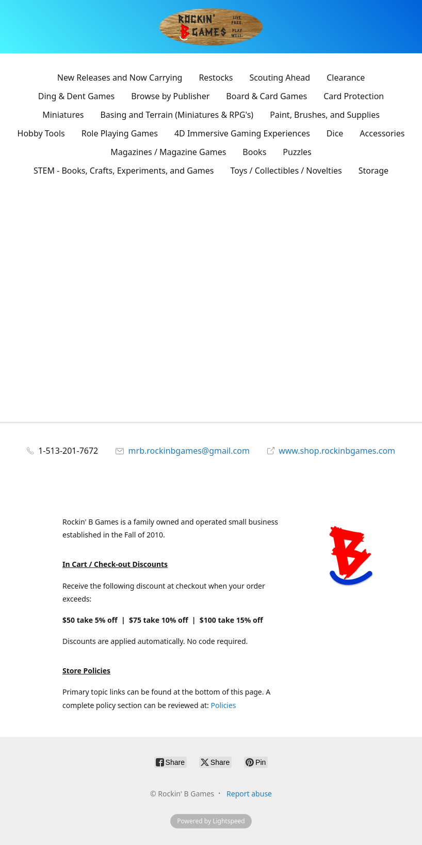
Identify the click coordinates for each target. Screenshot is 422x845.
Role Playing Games (120, 133)
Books (254, 152)
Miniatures (63, 114)
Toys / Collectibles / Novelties (286, 170)
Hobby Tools (41, 133)
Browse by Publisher (170, 96)
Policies (223, 705)
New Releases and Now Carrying (120, 77)
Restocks (216, 77)
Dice (335, 133)
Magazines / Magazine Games (168, 152)
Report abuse (249, 793)
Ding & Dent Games (76, 96)
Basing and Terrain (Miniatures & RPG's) (176, 114)
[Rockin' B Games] (211, 26)
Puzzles (297, 152)
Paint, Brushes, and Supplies (325, 114)
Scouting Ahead (279, 77)
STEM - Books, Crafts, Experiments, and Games (124, 170)
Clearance (346, 77)
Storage (373, 170)
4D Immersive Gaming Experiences (242, 133)
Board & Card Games (266, 96)
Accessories (382, 133)
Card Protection (353, 96)
